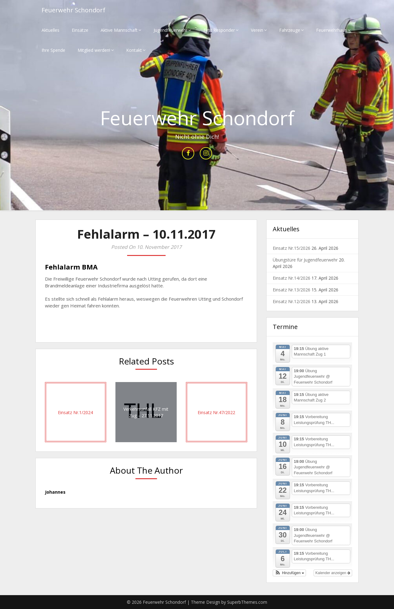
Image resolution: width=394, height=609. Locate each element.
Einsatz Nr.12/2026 (291, 301)
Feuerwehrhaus (331, 30)
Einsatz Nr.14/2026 (291, 278)
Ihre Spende (53, 50)
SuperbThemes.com (247, 602)
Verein (257, 30)
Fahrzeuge (289, 30)
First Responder (219, 30)
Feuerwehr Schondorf (73, 10)
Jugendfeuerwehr (170, 30)
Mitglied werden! (94, 50)
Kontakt (134, 50)
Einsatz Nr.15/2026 (291, 248)
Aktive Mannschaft (119, 30)
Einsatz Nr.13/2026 (291, 290)
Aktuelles (50, 30)
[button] (289, 573)
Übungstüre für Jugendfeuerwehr (305, 260)
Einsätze (80, 30)
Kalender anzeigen (333, 573)
